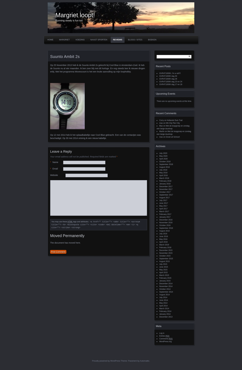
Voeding (80, 40)
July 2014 (163, 297)
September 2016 (166, 228)
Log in (161, 333)
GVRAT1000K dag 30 (168, 76)
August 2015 (164, 261)
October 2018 (165, 162)
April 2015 (163, 272)
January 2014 (165, 314)
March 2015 (164, 275)
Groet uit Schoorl (173, 137)
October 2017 (165, 192)
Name (54, 162)
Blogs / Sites (135, 40)
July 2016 (163, 234)
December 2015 (165, 250)
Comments (166, 339)
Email (54, 168)
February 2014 (165, 311)
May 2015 (163, 270)
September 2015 (166, 259)
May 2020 (163, 156)
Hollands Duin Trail (174, 120)
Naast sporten (98, 40)
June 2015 (163, 267)
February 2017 (165, 214)
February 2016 (165, 247)
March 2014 (164, 308)
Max (161, 126)
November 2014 (165, 286)
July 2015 (163, 264)
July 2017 (163, 200)
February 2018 (165, 181)
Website (54, 175)
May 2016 (163, 239)
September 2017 (166, 195)
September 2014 (166, 292)
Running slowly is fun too (69, 20)
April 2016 (163, 242)
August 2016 (164, 231)
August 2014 (164, 295)
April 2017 (163, 209)
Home (50, 40)
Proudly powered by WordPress (106, 361)
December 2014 (165, 284)
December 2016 (165, 220)
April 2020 (163, 159)
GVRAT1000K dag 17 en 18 (170, 84)
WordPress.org (165, 341)
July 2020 (163, 153)
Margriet (64, 40)
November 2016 (165, 223)
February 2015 (165, 278)
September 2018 (166, 164)
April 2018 (163, 175)
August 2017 (164, 198)
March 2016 (164, 245)
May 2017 (163, 206)
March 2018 (164, 178)
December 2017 (165, 186)
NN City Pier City (173, 123)
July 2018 (163, 170)
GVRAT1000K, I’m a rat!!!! (170, 73)
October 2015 (165, 256)
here (78, 243)
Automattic (144, 361)
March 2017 (164, 211)
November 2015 (165, 253)
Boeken (152, 40)
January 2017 (165, 217)
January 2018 (165, 184)
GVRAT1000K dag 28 (168, 79)
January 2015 (165, 281)
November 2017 (165, 189)
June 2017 (163, 203)
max (161, 123)
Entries (164, 336)
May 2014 (163, 303)
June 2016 (163, 236)
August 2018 (164, 167)
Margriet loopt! (75, 15)
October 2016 (165, 225)
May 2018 (163, 173)
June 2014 (163, 300)
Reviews (117, 40)
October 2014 (165, 289)
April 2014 (163, 306)
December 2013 (165, 317)
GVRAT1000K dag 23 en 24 (170, 82)
